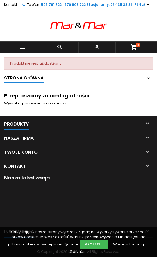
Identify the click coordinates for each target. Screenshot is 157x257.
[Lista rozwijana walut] (143, 5)
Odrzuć (76, 251)
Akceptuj (94, 244)
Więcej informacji (129, 244)
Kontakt (10, 4)
